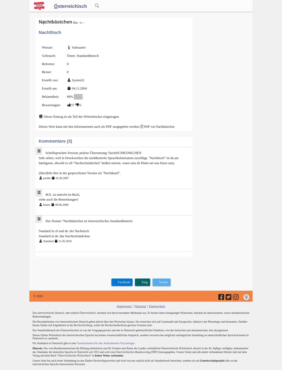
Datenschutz (156, 296)
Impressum (125, 296)
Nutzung (140, 296)
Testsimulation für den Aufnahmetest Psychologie (104, 332)
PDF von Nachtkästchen (153, 122)
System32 (76, 78)
